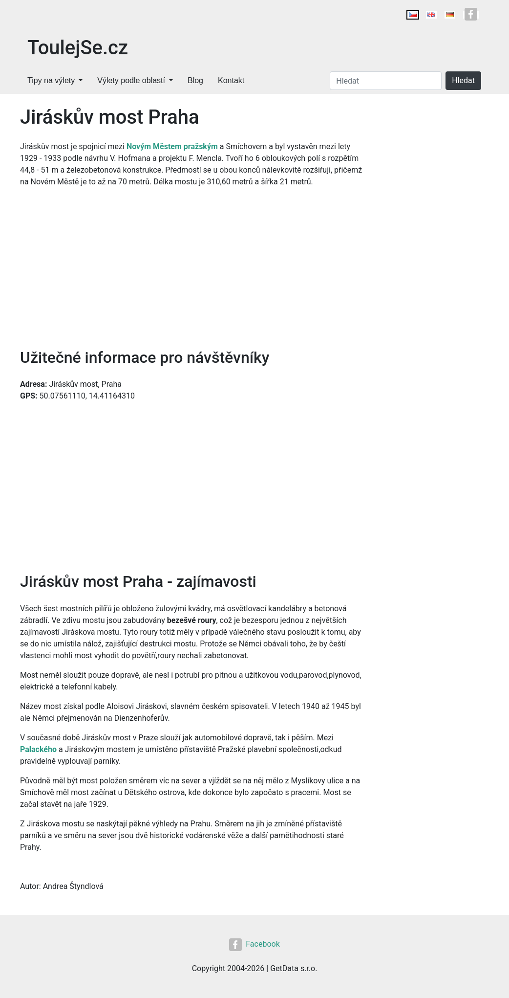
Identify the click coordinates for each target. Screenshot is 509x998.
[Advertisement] (192, 268)
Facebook (254, 944)
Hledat (463, 80)
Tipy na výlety (51, 80)
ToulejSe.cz (77, 47)
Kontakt (231, 80)
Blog (195, 80)
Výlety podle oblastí (131, 80)
